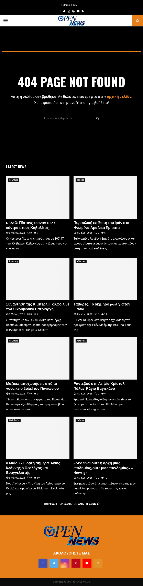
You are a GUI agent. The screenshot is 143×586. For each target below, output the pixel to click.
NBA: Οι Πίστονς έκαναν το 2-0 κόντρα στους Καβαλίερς (31, 225)
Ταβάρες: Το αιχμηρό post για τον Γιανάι (102, 306)
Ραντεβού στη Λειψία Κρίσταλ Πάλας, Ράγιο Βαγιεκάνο (99, 386)
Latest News (16, 166)
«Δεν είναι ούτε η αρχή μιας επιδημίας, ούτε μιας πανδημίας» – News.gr (103, 468)
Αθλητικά (13, 180)
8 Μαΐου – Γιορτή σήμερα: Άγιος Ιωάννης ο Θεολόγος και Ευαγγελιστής (33, 468)
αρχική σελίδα (119, 96)
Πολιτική (13, 261)
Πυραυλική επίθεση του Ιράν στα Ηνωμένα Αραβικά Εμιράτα (101, 225)
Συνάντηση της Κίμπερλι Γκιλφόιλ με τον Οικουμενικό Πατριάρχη (37, 306)
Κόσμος (80, 180)
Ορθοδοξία (14, 420)
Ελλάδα (80, 420)
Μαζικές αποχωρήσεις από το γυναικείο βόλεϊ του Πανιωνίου (32, 386)
